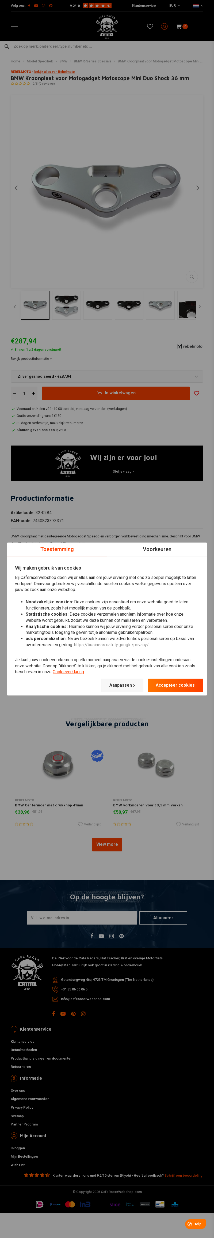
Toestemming (57, 549)
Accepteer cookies (175, 685)
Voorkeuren (157, 549)
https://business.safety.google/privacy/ (111, 644)
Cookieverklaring (68, 672)
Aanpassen (122, 685)
